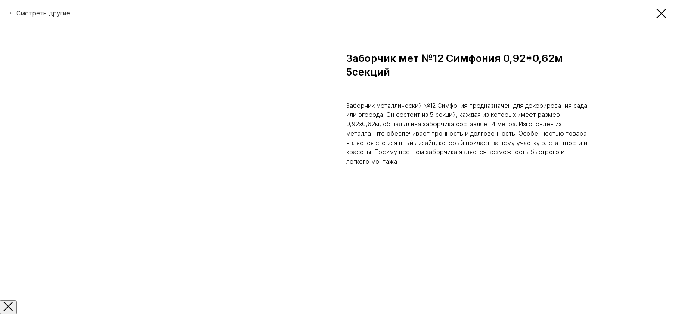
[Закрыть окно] (8, 307)
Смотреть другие (43, 13)
